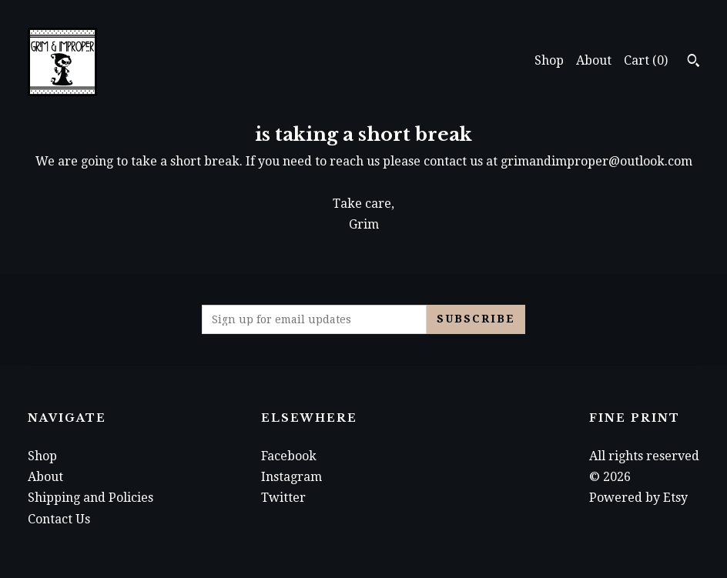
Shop (549, 60)
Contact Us (59, 519)
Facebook (289, 456)
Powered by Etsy (638, 497)
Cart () (646, 60)
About (593, 60)
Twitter (283, 497)
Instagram (291, 476)
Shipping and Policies (90, 497)
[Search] (693, 62)
